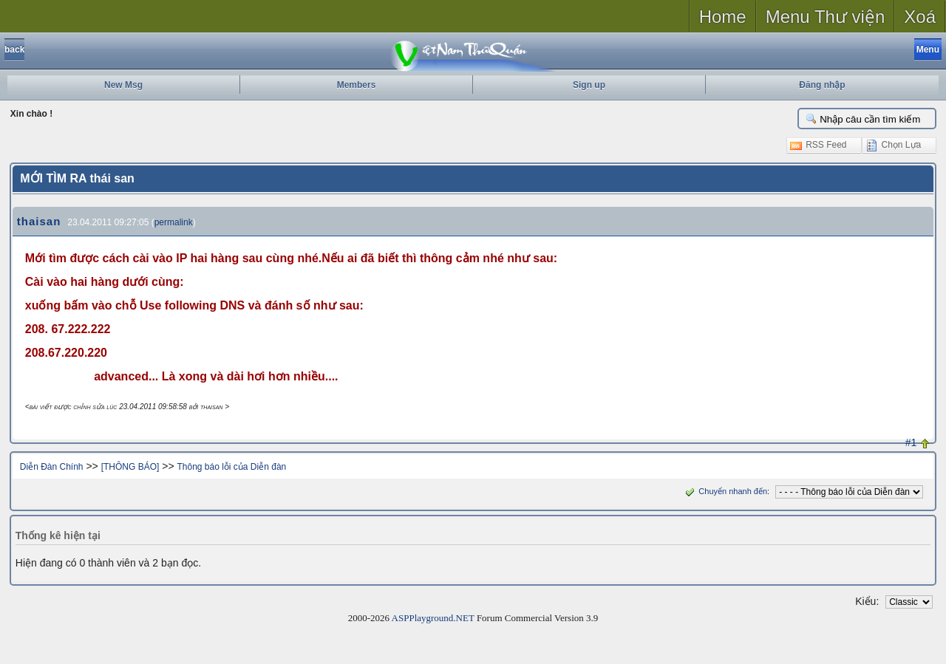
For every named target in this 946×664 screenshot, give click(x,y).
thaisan (39, 221)
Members (356, 85)
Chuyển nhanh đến (724, 491)
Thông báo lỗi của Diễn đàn (231, 467)
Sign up (589, 85)
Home (722, 17)
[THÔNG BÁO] (130, 467)
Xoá (920, 17)
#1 (911, 442)
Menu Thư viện (825, 17)
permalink (173, 222)
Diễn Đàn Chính (52, 467)
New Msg (123, 85)
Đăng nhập (822, 85)
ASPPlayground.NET (433, 617)
